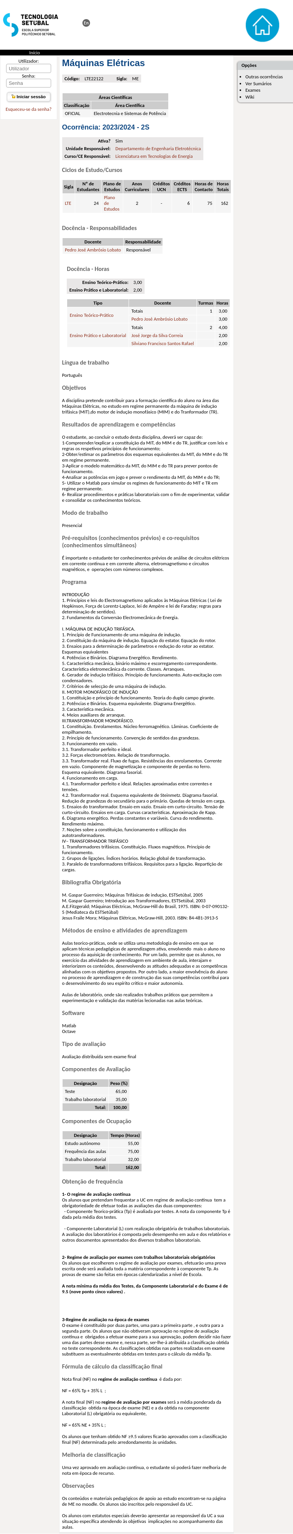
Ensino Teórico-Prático (92, 315)
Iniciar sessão (28, 96)
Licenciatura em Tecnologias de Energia (154, 156)
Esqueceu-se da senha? (29, 109)
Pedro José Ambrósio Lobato (93, 250)
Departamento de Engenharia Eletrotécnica (158, 148)
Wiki (249, 97)
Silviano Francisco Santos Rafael (162, 343)
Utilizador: (28, 61)
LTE (68, 203)
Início (34, 52)
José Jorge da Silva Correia (157, 335)
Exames (252, 90)
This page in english (86, 23)
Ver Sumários (258, 83)
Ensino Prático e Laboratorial (98, 335)
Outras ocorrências (264, 76)
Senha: (28, 76)
